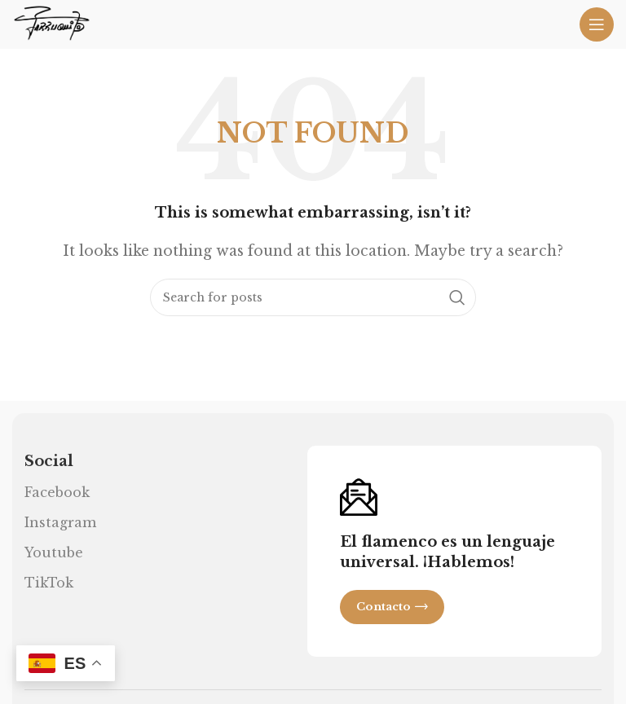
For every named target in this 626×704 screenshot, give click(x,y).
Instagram (60, 522)
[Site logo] (51, 23)
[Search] (313, 297)
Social (48, 461)
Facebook (57, 492)
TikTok (48, 582)
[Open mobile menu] (596, 24)
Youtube (53, 552)
